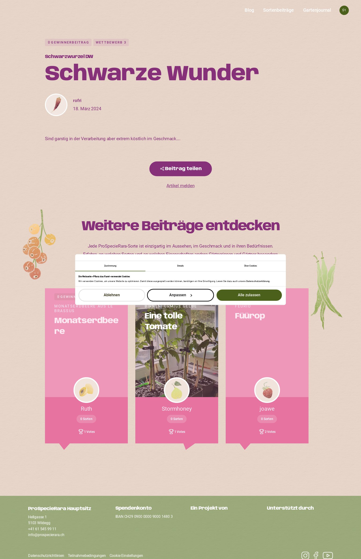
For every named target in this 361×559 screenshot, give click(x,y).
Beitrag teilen (183, 168)
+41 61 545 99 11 (42, 529)
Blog (249, 10)
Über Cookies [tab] (250, 265)
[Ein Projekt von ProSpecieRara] (223, 527)
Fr (344, 9)
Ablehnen (112, 295)
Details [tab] (180, 265)
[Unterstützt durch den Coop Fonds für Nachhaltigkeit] (300, 527)
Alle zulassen (249, 295)
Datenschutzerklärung (258, 281)
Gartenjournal (317, 10)
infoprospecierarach (46, 535)
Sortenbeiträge (278, 10)
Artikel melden (180, 185)
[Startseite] (181, 13)
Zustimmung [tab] (110, 265)
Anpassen (180, 295)
